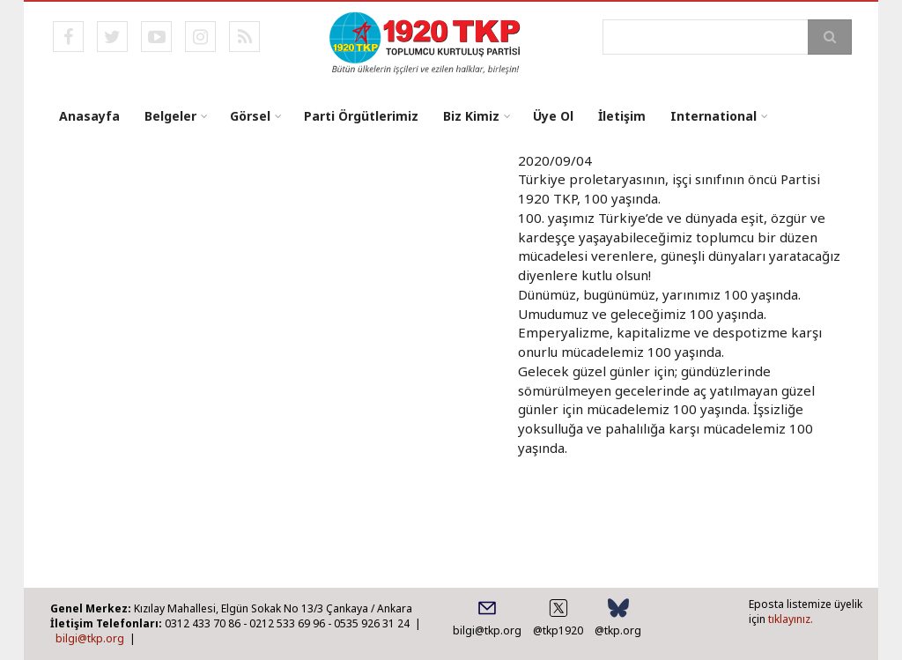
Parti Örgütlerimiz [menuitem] (361, 116)
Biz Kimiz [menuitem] (471, 116)
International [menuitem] (713, 116)
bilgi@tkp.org (89, 638)
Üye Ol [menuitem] (553, 116)
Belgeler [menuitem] (170, 116)
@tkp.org (618, 630)
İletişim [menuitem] (622, 116)
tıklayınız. (790, 619)
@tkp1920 (558, 630)
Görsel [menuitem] (250, 116)
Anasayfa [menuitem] (89, 116)
